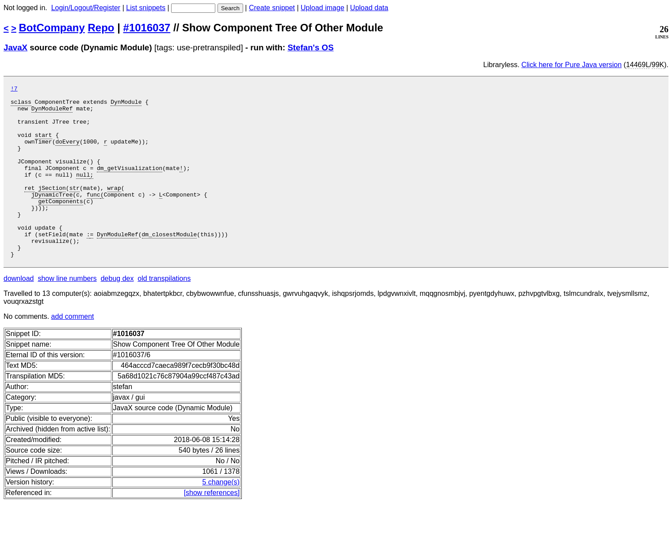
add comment (72, 351)
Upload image (322, 7)
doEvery (67, 153)
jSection (51, 209)
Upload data (369, 7)
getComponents (60, 225)
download (19, 313)
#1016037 (147, 28)
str (74, 209)
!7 (14, 90)
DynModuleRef (52, 113)
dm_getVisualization (129, 185)
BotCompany (52, 28)
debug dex (117, 313)
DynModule (126, 106)
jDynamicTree (52, 217)
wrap (114, 209)
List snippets (145, 7)
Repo (101, 28)
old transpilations (164, 313)
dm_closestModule (169, 264)
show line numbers (67, 313)
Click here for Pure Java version (571, 64)
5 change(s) (221, 516)
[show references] (212, 527)
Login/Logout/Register (86, 7)
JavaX (15, 47)
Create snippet (272, 7)
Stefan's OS (310, 47)
